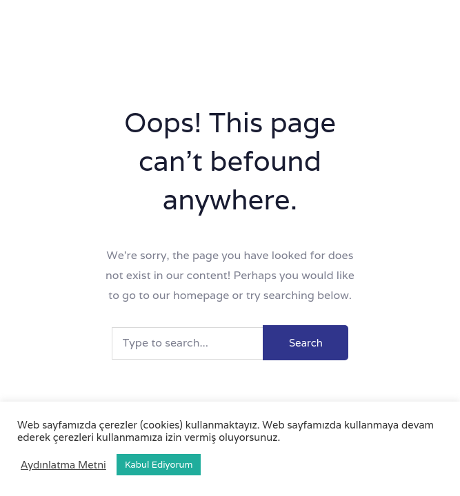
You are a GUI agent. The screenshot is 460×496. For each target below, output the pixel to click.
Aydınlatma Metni (63, 465)
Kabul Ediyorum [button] (158, 465)
